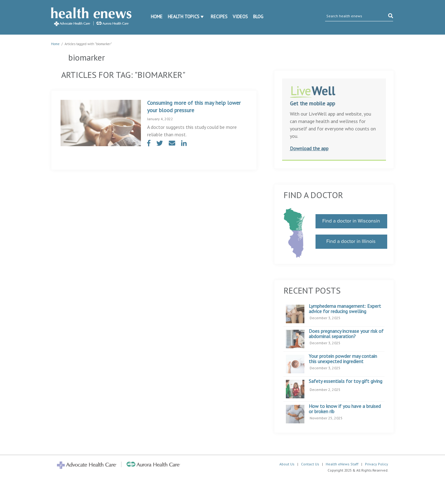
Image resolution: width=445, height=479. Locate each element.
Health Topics (183, 16)
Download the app (309, 148)
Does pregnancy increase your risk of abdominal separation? (346, 334)
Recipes (219, 16)
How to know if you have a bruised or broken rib (345, 409)
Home (157, 16)
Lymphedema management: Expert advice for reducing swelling (345, 308)
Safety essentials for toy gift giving (345, 381)
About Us (287, 464)
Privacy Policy (376, 464)
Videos (240, 16)
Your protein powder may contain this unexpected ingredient (343, 359)
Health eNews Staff (342, 464)
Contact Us (310, 464)
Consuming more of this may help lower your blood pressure (194, 106)
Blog (258, 16)
